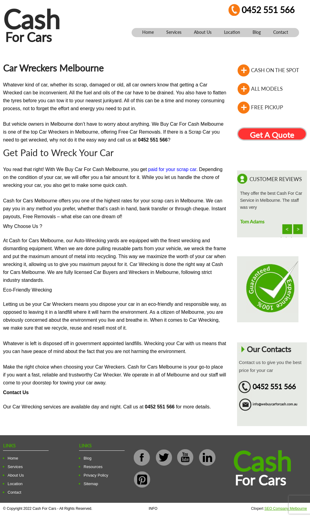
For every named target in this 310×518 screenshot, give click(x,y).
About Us (203, 32)
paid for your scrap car (172, 169)
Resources (93, 466)
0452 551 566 (268, 10)
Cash (31, 19)
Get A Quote (272, 135)
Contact (280, 32)
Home (148, 32)
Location (232, 32)
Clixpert (279, 508)
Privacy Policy (96, 475)
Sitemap (91, 483)
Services (173, 32)
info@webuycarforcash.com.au (275, 404)
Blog (257, 32)
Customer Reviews (276, 179)
